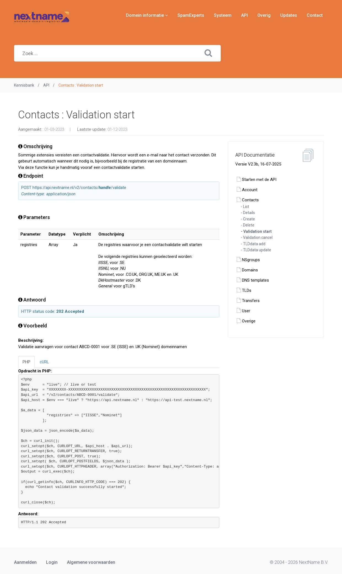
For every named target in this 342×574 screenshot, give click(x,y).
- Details (248, 212)
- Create (248, 219)
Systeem (222, 15)
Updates (288, 15)
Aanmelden (25, 562)
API (244, 15)
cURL (44, 361)
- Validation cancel (257, 237)
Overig (264, 15)
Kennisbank (24, 85)
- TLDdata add (253, 244)
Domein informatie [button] (147, 15)
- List (245, 206)
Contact (315, 15)
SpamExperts (190, 15)
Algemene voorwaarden (91, 562)
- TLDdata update (256, 250)
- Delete (247, 225)
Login (52, 562)
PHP (26, 361)
